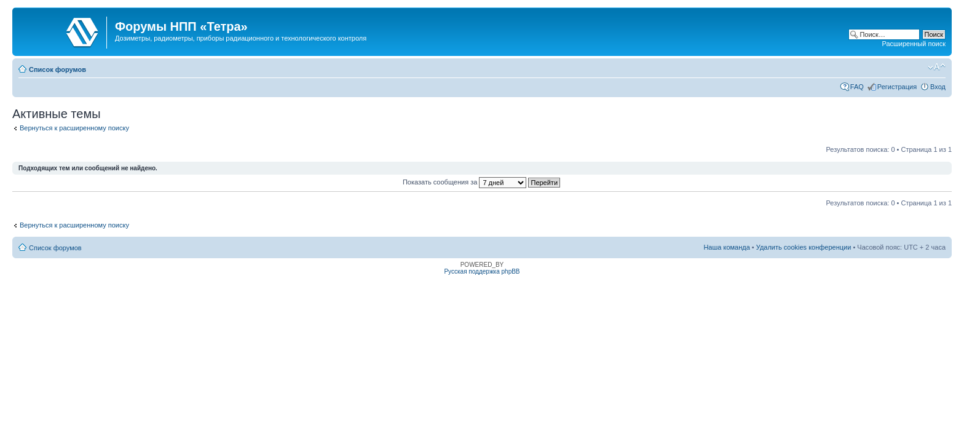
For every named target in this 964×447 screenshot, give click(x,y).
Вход (938, 86)
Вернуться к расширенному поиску (74, 128)
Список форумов (57, 69)
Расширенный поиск (914, 43)
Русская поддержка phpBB (482, 271)
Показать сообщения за (481, 182)
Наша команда (726, 247)
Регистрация (897, 86)
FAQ (857, 86)
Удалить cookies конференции (803, 247)
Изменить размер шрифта (937, 67)
